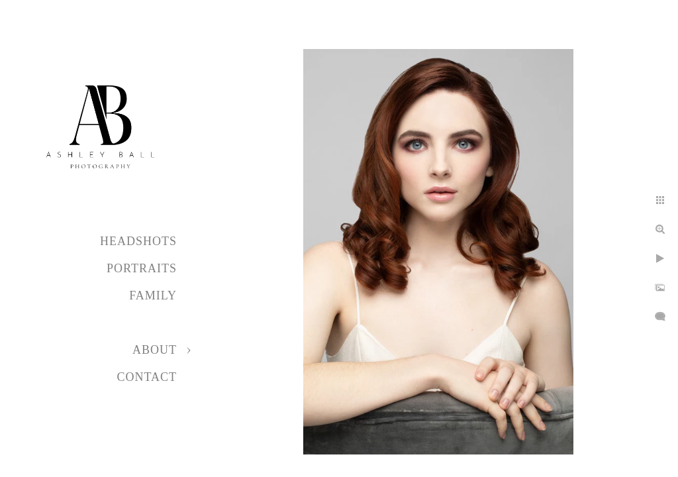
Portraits (142, 268)
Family (153, 295)
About (154, 349)
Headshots (138, 241)
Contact (147, 377)
